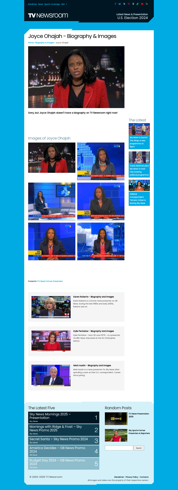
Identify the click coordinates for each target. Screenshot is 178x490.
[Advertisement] (76, 124)
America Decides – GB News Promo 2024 (57, 450)
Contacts (144, 477)
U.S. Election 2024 (132, 17)
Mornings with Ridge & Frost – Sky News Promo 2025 (55, 428)
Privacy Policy (132, 477)
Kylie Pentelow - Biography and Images (93, 331)
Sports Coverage (52, 4)
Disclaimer (119, 477)
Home (31, 42)
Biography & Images (44, 42)
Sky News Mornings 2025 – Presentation (50, 416)
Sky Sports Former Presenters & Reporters (139, 432)
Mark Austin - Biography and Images (92, 365)
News (40, 4)
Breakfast (32, 4)
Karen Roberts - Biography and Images (93, 296)
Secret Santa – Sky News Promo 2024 (58, 439)
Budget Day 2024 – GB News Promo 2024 (57, 462)
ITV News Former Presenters (50, 281)
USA (63, 4)
